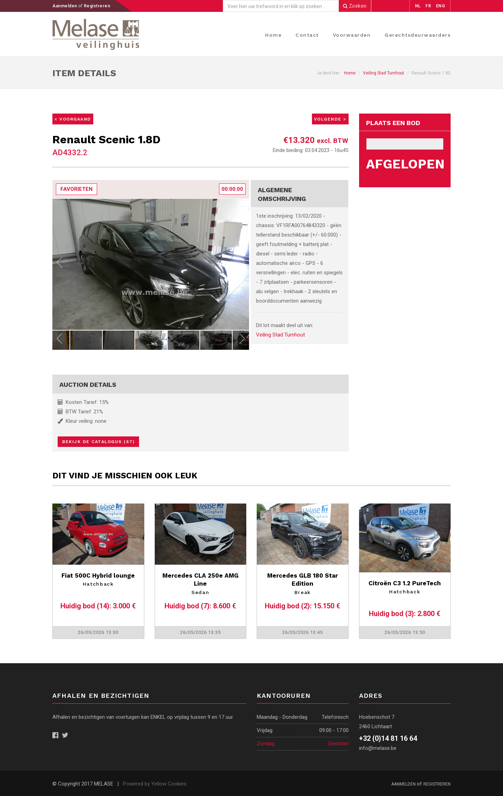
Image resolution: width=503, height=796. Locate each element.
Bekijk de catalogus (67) (98, 441)
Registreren (97, 5)
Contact (307, 35)
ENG (440, 5)
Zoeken (355, 6)
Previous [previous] (59, 264)
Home (273, 35)
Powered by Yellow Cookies (155, 784)
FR (428, 5)
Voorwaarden (352, 35)
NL (418, 5)
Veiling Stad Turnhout (383, 73)
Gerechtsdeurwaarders (418, 35)
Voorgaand (72, 119)
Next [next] (242, 264)
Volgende (330, 119)
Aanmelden (65, 5)
